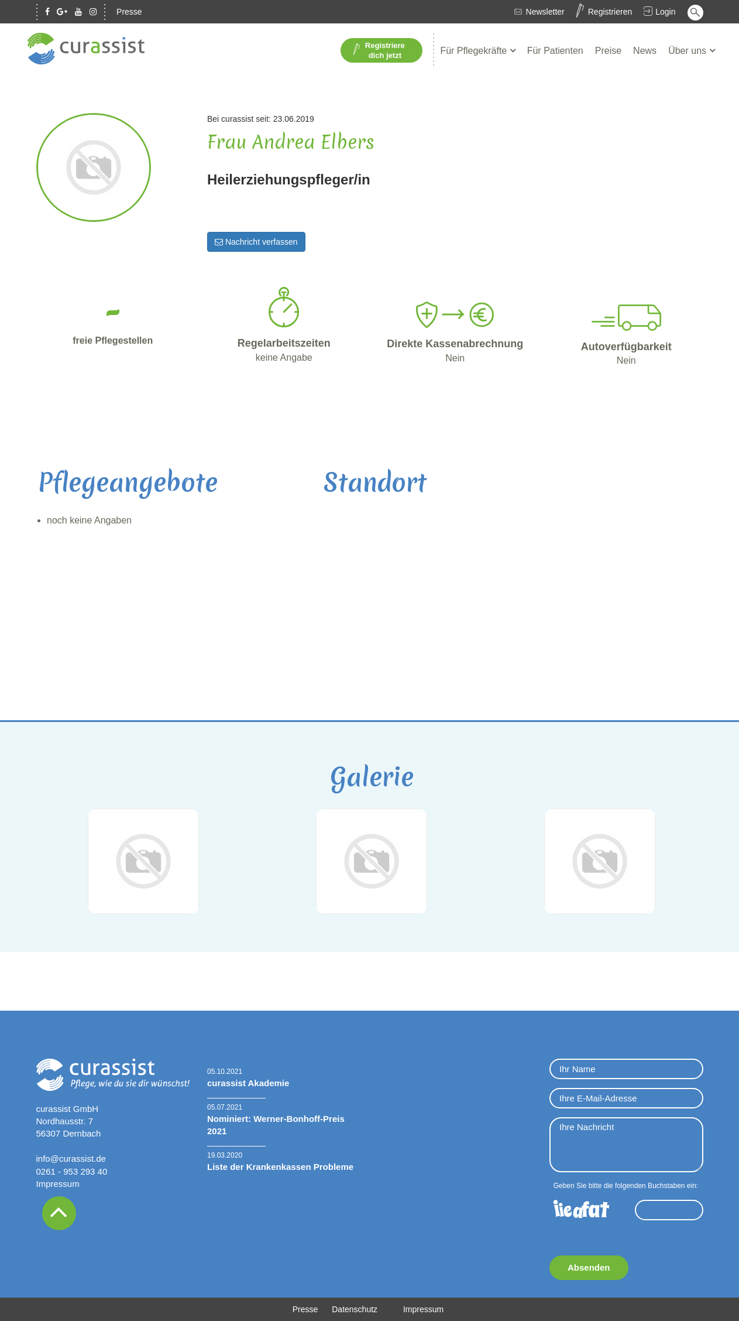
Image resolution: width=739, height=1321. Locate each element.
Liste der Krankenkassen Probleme (280, 1167)
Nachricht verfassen (256, 242)
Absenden (589, 1267)
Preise (608, 51)
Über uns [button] (688, 51)
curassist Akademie (248, 1083)
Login (665, 11)
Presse (129, 11)
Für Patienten (555, 51)
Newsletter (545, 11)
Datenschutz (354, 1309)
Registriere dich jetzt (378, 50)
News (644, 51)
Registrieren (610, 11)
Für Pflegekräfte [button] (474, 51)
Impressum (58, 1184)
